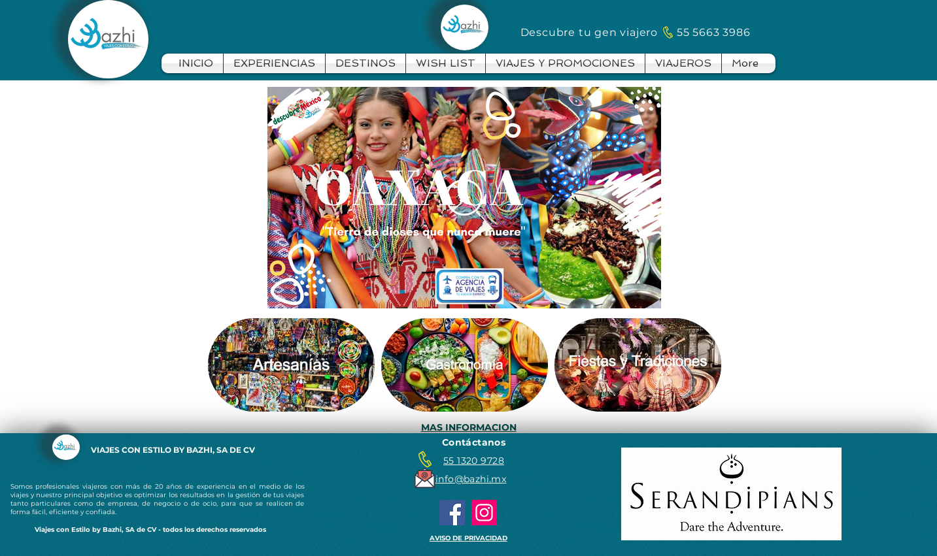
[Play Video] (464, 197)
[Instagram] (484, 512)
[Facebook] (452, 512)
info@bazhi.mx (470, 479)
